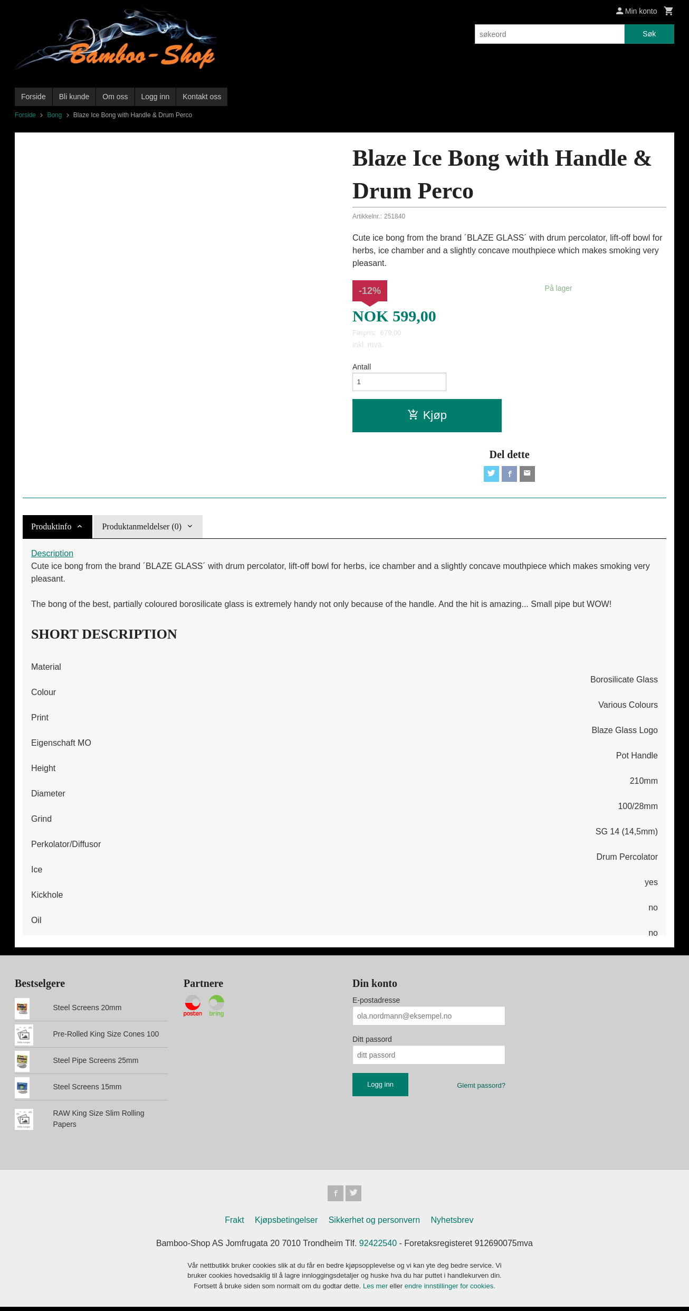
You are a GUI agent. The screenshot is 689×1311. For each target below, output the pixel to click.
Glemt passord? (481, 1088)
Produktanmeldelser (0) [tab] (141, 529)
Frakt (234, 1223)
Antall (361, 367)
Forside (33, 96)
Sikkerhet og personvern (374, 1223)
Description (52, 556)
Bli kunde (74, 96)
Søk (649, 34)
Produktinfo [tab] (51, 529)
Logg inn (155, 96)
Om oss (115, 96)
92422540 (378, 1246)
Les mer (376, 1290)
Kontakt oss (202, 96)
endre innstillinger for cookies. (450, 1290)
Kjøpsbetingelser (286, 1223)
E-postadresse (376, 1003)
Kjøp (427, 416)
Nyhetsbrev (452, 1223)
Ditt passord (372, 1042)
